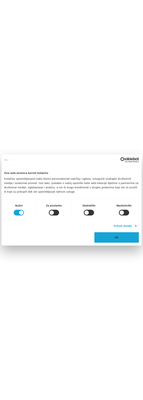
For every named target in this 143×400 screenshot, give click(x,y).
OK (117, 237)
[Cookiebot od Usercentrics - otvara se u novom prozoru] (123, 160)
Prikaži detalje (123, 225)
